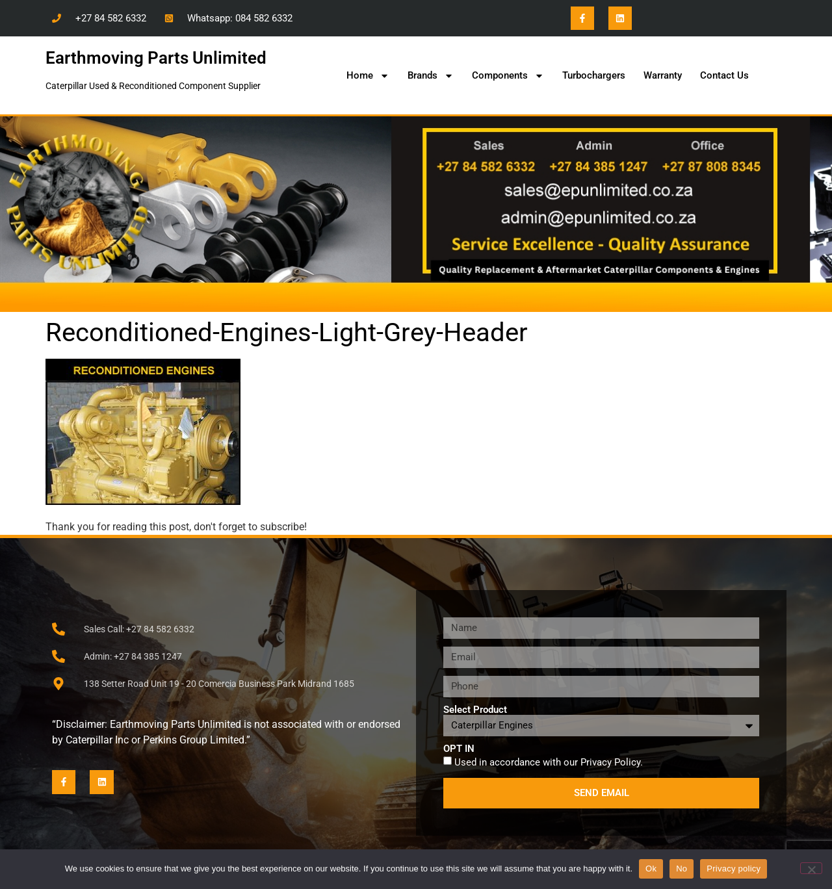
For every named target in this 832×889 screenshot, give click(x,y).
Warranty (663, 75)
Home (367, 75)
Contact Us (724, 75)
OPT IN (458, 749)
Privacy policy (733, 868)
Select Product (475, 710)
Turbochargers (593, 75)
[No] (811, 868)
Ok (650, 868)
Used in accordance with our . (548, 761)
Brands (431, 75)
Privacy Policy (610, 761)
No (681, 868)
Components (508, 75)
